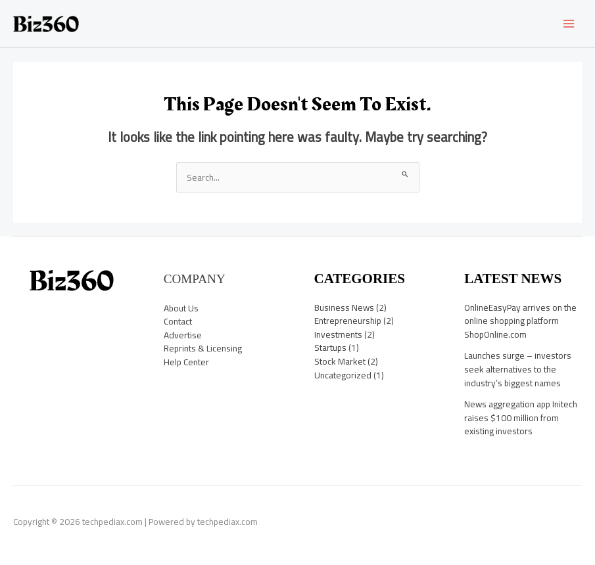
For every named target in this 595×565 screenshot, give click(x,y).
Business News (344, 307)
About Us (181, 308)
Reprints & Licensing (203, 348)
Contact (178, 321)
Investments (338, 334)
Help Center (186, 362)
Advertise (183, 335)
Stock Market (340, 361)
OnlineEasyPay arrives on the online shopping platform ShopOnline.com (520, 321)
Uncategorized (342, 375)
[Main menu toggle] (569, 24)
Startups (330, 347)
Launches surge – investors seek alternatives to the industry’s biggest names (517, 369)
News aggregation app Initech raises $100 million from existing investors (520, 417)
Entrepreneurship (347, 320)
